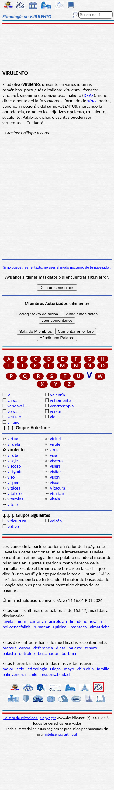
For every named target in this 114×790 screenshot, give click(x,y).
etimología (37, 669)
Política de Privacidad (20, 717)
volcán (56, 521)
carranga (38, 621)
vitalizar (57, 493)
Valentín (57, 395)
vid (52, 417)
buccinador (48, 653)
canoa (24, 648)
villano (13, 422)
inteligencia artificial (61, 734)
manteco (79, 627)
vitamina (15, 499)
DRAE (89, 95)
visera (55, 466)
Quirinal (60, 627)
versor (55, 411)
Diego (55, 669)
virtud (55, 438)
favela (7, 621)
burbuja (69, 653)
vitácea (13, 488)
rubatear (41, 627)
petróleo (27, 653)
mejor (7, 669)
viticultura (16, 521)
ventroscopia (62, 406)
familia (103, 669)
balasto (9, 653)
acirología (58, 621)
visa (53, 455)
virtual (13, 438)
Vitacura (57, 488)
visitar (55, 471)
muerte (75, 648)
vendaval (15, 406)
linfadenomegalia (86, 621)
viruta (12, 455)
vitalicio (14, 493)
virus (54, 449)
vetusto (14, 417)
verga (12, 411)
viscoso (14, 466)
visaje (12, 460)
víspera (14, 482)
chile (33, 674)
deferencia (43, 648)
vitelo (12, 504)
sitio (20, 669)
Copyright (48, 717)
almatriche (100, 627)
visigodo (14, 471)
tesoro (91, 648)
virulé (55, 444)
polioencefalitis (16, 627)
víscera (56, 460)
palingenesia (14, 674)
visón (55, 477)
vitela (55, 499)
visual (55, 482)
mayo (69, 669)
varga (12, 400)
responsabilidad (55, 674)
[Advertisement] (57, 48)
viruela (13, 444)
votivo (13, 526)
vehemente (60, 400)
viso (11, 477)
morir (21, 621)
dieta (60, 648)
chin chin (85, 669)
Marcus (9, 648)
